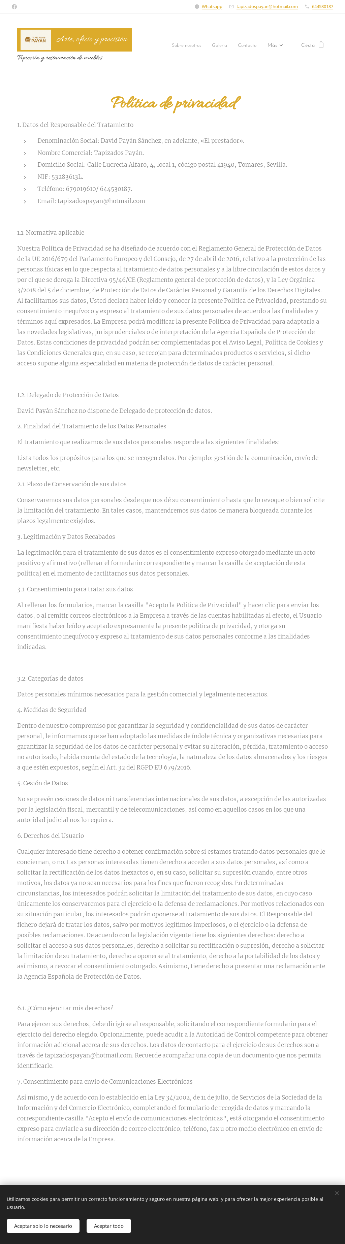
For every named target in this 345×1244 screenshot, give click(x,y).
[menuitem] (180, 45)
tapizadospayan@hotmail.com (267, 6)
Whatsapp (212, 6)
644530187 (322, 6)
